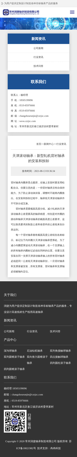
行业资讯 (38, 57)
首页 (38, 144)
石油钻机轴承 (35, 350)
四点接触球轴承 (59, 356)
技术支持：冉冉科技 (49, 448)
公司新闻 (38, 48)
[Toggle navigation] (72, 12)
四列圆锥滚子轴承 (14, 369)
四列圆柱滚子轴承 (60, 363)
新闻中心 (49, 144)
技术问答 (38, 66)
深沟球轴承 (10, 350)
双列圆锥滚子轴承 (14, 356)
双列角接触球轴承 (60, 350)
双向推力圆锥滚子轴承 (37, 359)
